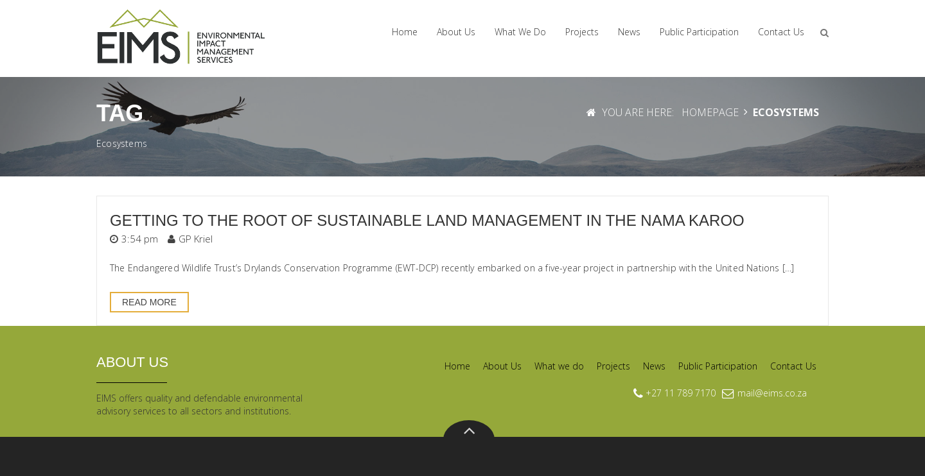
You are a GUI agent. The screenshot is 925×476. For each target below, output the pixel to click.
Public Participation (699, 32)
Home (405, 32)
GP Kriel (196, 238)
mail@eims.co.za (772, 393)
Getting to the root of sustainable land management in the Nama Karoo (427, 220)
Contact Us (781, 32)
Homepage (710, 112)
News (629, 32)
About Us (456, 32)
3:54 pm (139, 238)
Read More (149, 302)
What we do (520, 32)
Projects (582, 32)
